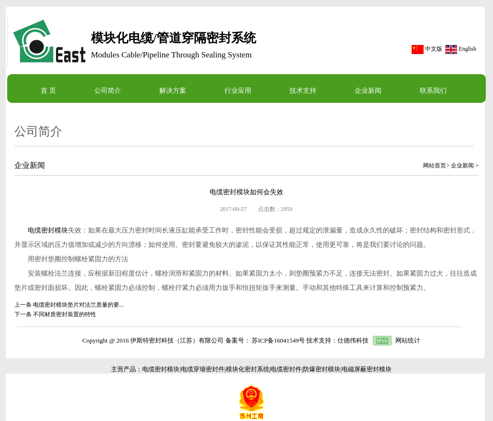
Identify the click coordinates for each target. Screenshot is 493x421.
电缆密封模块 (48, 230)
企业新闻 (462, 165)
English (467, 48)
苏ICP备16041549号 (278, 340)
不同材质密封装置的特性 (64, 314)
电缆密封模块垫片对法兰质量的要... (78, 304)
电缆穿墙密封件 (202, 369)
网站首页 (434, 165)
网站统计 (407, 340)
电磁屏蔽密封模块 (367, 369)
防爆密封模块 (321, 369)
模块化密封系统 (247, 369)
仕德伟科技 (353, 340)
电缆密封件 (286, 369)
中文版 (433, 48)
